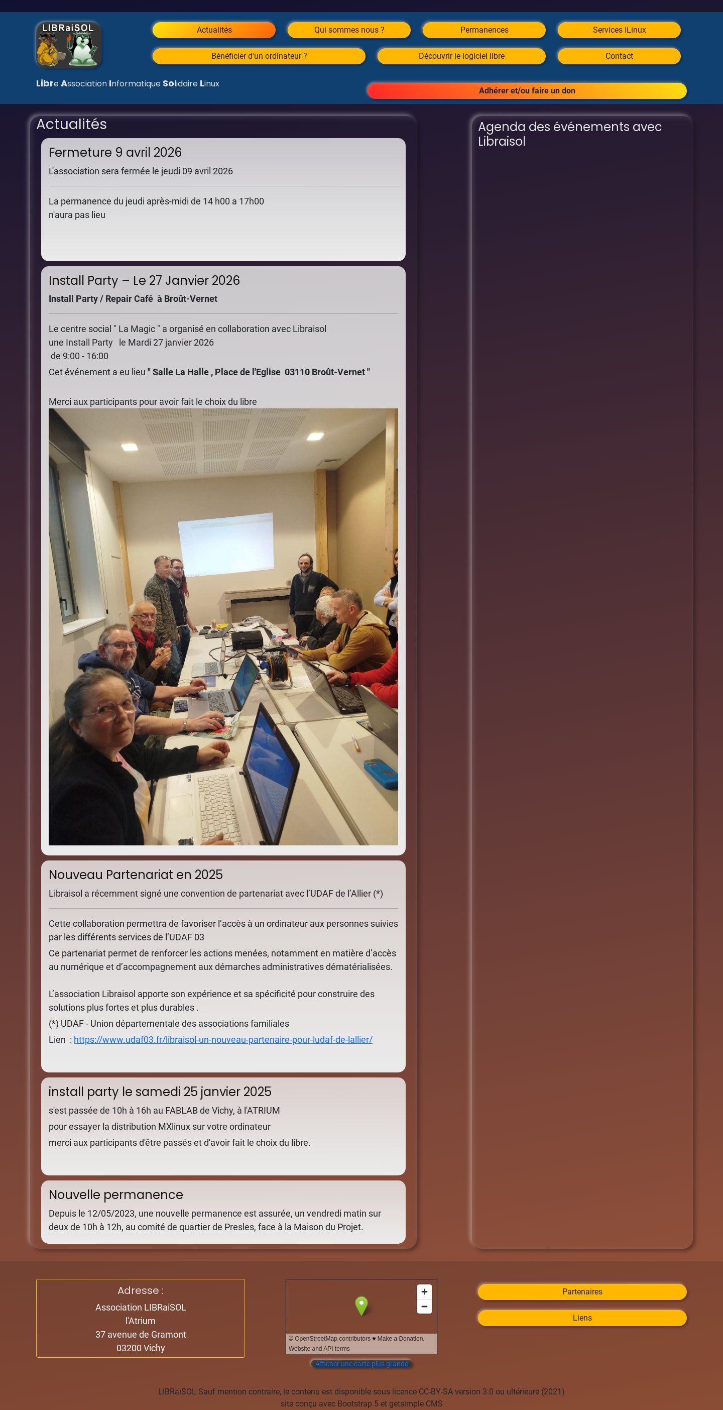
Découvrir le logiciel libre (462, 56)
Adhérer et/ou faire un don (527, 90)
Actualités (214, 30)
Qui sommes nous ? (349, 30)
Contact (619, 56)
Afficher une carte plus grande (361, 1364)
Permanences (484, 30)
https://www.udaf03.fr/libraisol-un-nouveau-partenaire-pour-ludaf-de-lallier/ (223, 1039)
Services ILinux (619, 30)
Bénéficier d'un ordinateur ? (259, 56)
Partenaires (582, 1291)
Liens (582, 1318)
